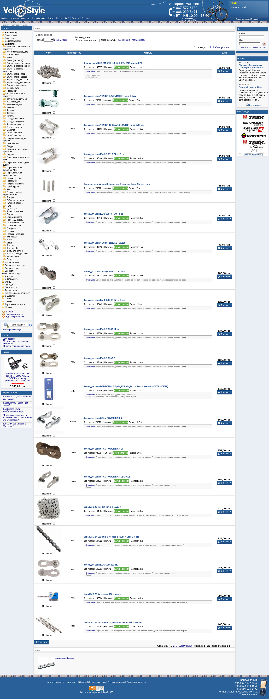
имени (121, 40)
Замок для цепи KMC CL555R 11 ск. (101, 329)
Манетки (11, 130)
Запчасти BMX (12, 262)
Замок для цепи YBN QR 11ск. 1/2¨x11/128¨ (105, 243)
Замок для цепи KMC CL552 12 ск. (101, 565)
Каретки (10, 110)
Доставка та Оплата (20, 18)
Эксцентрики (13, 256)
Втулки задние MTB (16, 74)
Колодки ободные (15, 121)
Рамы (9, 189)
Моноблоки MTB (14, 133)
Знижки (5, 352)
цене (127, 40)
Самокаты (10, 296)
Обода (10, 146)
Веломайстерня (38, 18)
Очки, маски (11, 287)
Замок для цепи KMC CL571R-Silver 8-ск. (104, 154)
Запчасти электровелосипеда (11, 272)
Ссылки (83, 682)
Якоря (9, 259)
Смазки (8, 301)
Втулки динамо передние (19, 63)
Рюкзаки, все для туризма (17, 293)
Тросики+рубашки (15, 234)
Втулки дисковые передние (13, 70)
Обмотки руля (13, 143)
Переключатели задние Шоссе (16, 163)
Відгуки (59, 18)
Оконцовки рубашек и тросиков (15, 150)
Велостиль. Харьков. (90, 692)
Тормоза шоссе (14, 225)
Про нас (85, 18)
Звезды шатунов (14, 104)
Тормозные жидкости (15, 304)
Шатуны (10, 245)
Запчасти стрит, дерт (15, 265)
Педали (10, 154)
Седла (10, 214)
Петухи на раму (14, 178)
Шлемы (8, 307)
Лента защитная (14, 127)
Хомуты (10, 239)
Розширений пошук (12, 329)
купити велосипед (55, 682)
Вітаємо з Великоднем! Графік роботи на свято (251, 66)
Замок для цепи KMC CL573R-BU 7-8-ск (103, 214)
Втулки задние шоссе (17, 77)
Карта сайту (71, 682)
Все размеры (60, 40)
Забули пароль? (259, 47)
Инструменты (11, 279)
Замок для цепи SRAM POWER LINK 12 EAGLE (107, 477)
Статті (50, 18)
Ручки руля (12, 208)
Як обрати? (8, 343)
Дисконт (75, 18)
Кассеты (11, 113)
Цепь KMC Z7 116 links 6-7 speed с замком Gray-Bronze (111, 537)
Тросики (10, 231)
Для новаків (9, 339)
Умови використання (136, 682)
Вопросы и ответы (10, 393)
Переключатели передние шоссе (12, 174)
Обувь (8, 282)
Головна (5, 18)
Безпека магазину (116, 682)
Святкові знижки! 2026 (250, 87)
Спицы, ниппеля (14, 217)
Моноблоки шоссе (15, 135)
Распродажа (11, 290)
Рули (9, 206)
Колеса (10, 116)
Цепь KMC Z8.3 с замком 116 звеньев (102, 594)
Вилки (9, 57)
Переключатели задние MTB (16, 158)
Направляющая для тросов (14, 139)
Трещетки (11, 228)
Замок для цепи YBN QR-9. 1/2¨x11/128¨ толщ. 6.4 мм (110, 96)
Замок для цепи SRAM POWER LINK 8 (103, 418)
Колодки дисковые (15, 119)
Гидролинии (12, 91)
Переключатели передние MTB (12, 168)
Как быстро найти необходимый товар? (13, 410)
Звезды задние (14, 102)
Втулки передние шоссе (18, 82)
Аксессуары (10, 38)
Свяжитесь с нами (97, 682)
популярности (138, 40)
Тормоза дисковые (16, 220)
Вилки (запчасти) (15, 60)
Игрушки (9, 276)
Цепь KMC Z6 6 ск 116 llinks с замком (102, 507)
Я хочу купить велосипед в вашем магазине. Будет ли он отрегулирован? (17, 417)
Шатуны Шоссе (14, 248)
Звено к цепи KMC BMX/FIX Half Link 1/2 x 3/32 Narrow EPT (113, 63)
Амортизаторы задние (17, 52)
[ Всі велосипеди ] (253, 155)
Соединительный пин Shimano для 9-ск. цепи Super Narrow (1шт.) (117, 184)
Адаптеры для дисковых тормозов (16, 47)
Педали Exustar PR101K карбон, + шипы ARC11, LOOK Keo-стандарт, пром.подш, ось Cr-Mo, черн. (18, 377)
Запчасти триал (12, 268)
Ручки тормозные (15, 211)
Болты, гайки (13, 55)
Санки (8, 299)
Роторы (10, 197)
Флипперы (11, 237)
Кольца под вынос (15, 124)
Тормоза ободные (15, 223)
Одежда (9, 284)
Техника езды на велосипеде (17, 341)
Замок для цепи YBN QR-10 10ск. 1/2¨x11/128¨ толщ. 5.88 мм (114, 125)
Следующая (222, 47)
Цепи (9, 242)
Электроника (11, 35)
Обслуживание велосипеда (16, 346)
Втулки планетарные (16, 85)
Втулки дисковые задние (18, 66)
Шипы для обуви (15, 251)
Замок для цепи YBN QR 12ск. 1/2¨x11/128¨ (105, 271)
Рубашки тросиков (15, 200)
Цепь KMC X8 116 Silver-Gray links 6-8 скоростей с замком (113, 622)
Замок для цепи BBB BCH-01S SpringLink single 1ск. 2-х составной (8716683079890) (126, 386)
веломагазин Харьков (64, 658)
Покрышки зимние (15, 184)
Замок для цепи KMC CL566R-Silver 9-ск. (104, 300)
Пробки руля (13, 186)
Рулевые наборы (15, 203)
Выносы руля (13, 88)
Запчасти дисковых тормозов (14, 95)
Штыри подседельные (17, 254)
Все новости (254, 105)
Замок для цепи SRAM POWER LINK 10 (103, 449)
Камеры (10, 107)
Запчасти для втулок (17, 99)
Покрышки (11, 181)
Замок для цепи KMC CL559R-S (99, 358)
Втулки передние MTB (17, 80)
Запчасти (10, 44)
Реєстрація (245, 47)
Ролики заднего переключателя (12, 193)
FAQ (67, 18)
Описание (90, 71)
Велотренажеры (13, 41)
